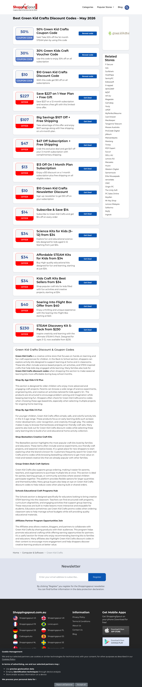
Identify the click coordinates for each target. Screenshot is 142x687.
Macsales (109, 161)
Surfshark (109, 70)
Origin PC (109, 185)
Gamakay (109, 102)
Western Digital (112, 168)
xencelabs (109, 178)
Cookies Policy (8, 659)
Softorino (109, 206)
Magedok (109, 98)
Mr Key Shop (110, 199)
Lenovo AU (110, 157)
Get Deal (88, 96)
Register (97, 576)
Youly (107, 105)
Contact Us (78, 628)
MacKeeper (110, 119)
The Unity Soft (111, 189)
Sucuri (108, 150)
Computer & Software (32, 551)
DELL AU (109, 154)
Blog (120, 6)
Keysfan (108, 196)
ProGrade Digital (112, 129)
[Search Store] (126, 6)
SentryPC (109, 77)
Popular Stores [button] (104, 6)
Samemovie (110, 171)
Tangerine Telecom (113, 122)
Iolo (107, 67)
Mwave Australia (112, 126)
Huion (108, 164)
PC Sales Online (112, 192)
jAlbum (108, 133)
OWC (107, 182)
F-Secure (109, 63)
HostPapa (109, 74)
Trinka (108, 143)
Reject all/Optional (64, 685)
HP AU (108, 95)
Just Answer (110, 115)
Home (16, 551)
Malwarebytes (111, 136)
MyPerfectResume (113, 112)
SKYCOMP (109, 88)
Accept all (81, 685)
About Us (77, 624)
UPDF (107, 108)
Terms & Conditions (82, 620)
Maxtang (109, 140)
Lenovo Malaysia (112, 203)
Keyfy (107, 210)
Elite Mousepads (112, 175)
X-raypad (109, 84)
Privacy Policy (79, 616)
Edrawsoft (109, 81)
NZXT (107, 91)
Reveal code (87, 32)
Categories (87, 6)
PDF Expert (110, 147)
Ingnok (108, 213)
